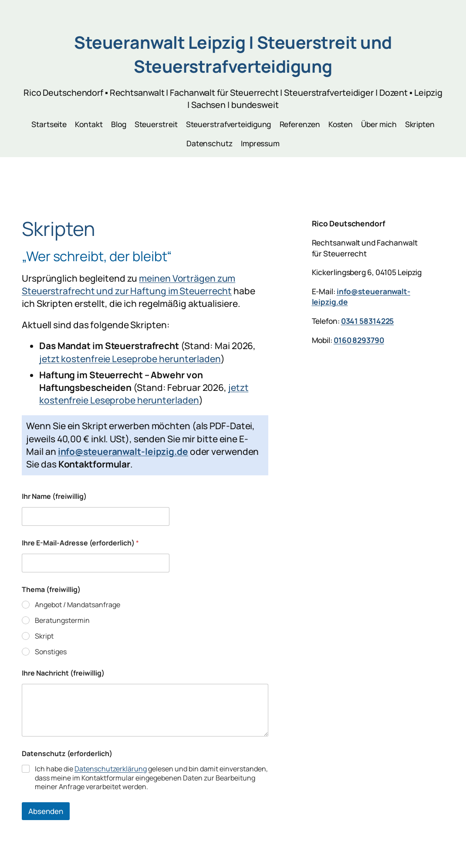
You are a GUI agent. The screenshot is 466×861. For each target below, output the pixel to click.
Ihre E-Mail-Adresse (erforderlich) (80, 543)
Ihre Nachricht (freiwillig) (63, 673)
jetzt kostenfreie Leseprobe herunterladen (130, 359)
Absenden (45, 811)
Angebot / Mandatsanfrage (77, 604)
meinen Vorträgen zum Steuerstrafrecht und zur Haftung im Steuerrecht (128, 284)
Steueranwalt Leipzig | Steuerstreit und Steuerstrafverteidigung (233, 54)
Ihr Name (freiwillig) (54, 496)
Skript (44, 636)
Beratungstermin (62, 620)
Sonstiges (51, 651)
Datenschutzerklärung (110, 769)
